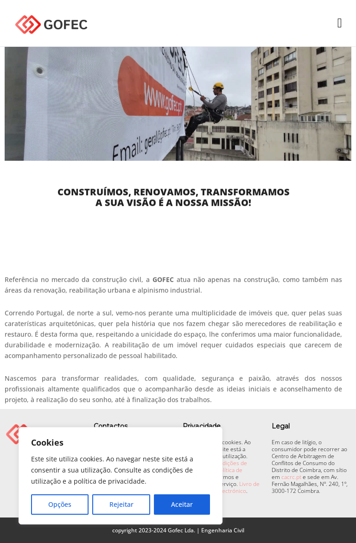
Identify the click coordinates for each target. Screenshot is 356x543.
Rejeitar (121, 504)
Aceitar (182, 504)
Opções (59, 504)
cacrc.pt (291, 477)
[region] (120, 475)
